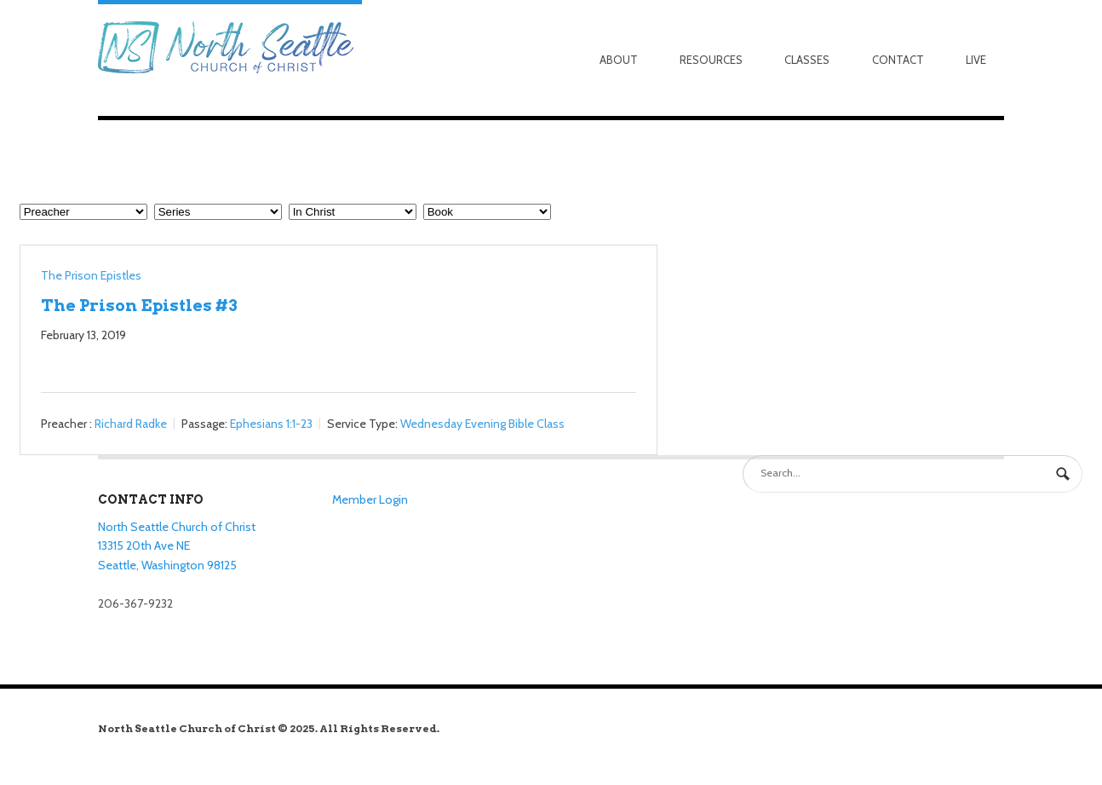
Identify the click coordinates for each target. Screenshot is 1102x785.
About (619, 59)
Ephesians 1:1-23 (271, 423)
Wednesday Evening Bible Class (482, 423)
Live (976, 59)
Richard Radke (131, 423)
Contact (898, 59)
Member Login (370, 499)
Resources (711, 59)
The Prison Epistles (91, 275)
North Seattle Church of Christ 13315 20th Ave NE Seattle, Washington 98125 (176, 546)
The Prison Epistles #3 (139, 305)
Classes (806, 59)
